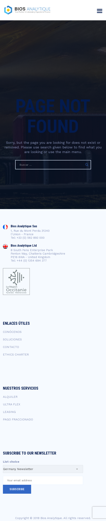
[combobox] (43, 469)
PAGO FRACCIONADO (18, 419)
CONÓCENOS (12, 332)
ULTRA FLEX (11, 404)
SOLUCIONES (12, 339)
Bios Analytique (51, 518)
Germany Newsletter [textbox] (18, 469)
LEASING (9, 412)
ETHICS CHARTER (16, 354)
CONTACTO (11, 347)
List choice (11, 461)
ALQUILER (10, 397)
